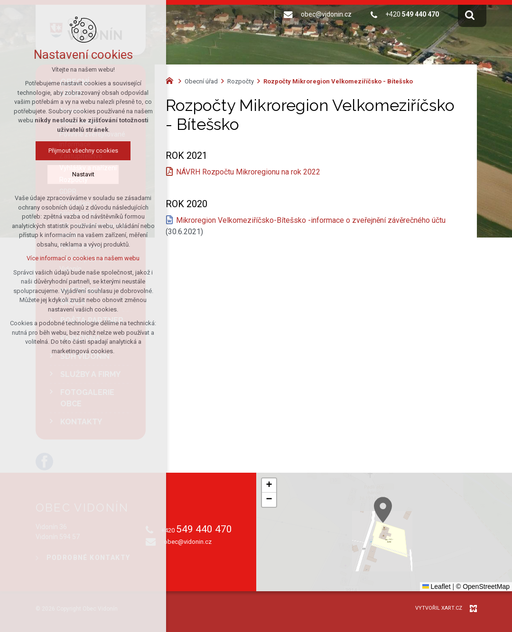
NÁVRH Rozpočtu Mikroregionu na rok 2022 (248, 171)
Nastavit (83, 174)
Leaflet (436, 586)
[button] (432, 538)
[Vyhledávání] (470, 14)
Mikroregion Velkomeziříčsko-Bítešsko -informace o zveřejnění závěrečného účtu (311, 220)
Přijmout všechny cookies (83, 150)
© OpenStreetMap (483, 586)
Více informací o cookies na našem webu (83, 258)
